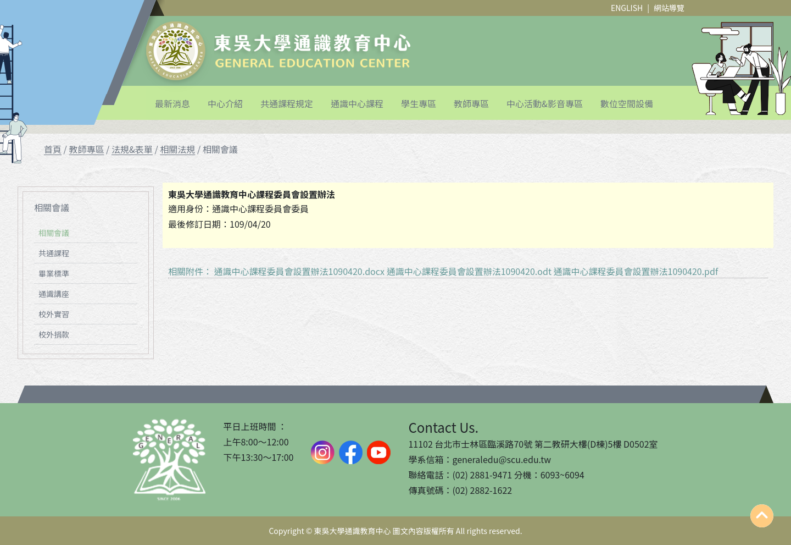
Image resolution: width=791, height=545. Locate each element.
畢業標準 (53, 273)
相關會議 (53, 232)
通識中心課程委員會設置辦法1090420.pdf (636, 271)
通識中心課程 (357, 103)
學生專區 (418, 103)
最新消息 (172, 103)
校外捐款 (53, 334)
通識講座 (53, 293)
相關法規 (177, 149)
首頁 (53, 149)
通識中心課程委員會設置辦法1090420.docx (299, 271)
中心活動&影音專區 (544, 103)
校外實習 (53, 314)
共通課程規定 (286, 103)
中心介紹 (225, 103)
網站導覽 (669, 7)
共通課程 (53, 252)
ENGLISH (627, 7)
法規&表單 (132, 149)
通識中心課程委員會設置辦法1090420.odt (469, 271)
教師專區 (471, 103)
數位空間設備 (626, 103)
